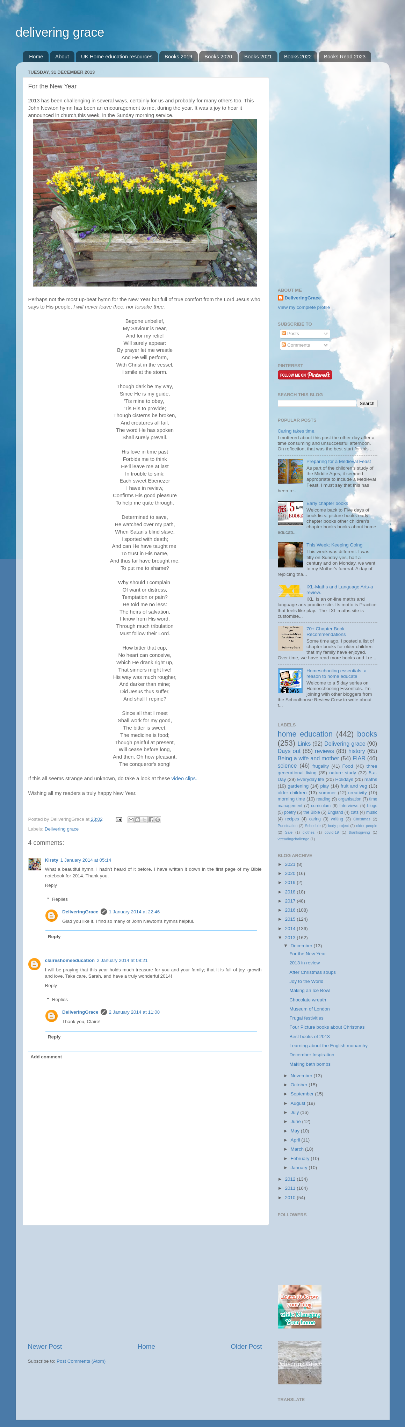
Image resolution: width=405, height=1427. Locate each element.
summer (327, 792)
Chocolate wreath (307, 999)
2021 (291, 864)
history (356, 751)
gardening (298, 786)
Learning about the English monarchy (328, 1045)
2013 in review (304, 962)
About (62, 56)
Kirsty (51, 860)
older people (366, 826)
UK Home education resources (116, 56)
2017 (291, 901)
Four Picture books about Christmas (326, 1027)
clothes (308, 832)
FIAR (359, 758)
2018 (291, 891)
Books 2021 (258, 56)
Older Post (246, 1346)
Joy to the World (306, 981)
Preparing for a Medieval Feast (338, 461)
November (302, 1075)
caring (315, 819)
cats (355, 812)
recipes (292, 819)
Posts (290, 333)
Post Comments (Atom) (81, 1361)
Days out (289, 751)
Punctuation (288, 826)
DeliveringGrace (80, 911)
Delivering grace (62, 829)
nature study (342, 772)
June (296, 1121)
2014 (291, 928)
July (296, 1112)
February (301, 1158)
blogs (372, 805)
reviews (324, 751)
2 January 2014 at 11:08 (134, 1012)
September (303, 1093)
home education (305, 734)
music (371, 812)
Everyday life (310, 779)
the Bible (311, 812)
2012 (291, 1179)
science (287, 765)
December (302, 945)
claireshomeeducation (70, 960)
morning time (291, 799)
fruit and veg (354, 786)
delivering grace (60, 32)
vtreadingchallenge (294, 839)
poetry (290, 812)
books (367, 734)
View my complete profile (304, 307)
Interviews (349, 805)
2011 (291, 1188)
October (300, 1084)
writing (337, 819)
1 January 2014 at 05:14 (85, 860)
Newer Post (45, 1346)
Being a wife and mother (308, 758)
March (298, 1149)
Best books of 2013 (309, 1036)
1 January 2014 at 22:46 (134, 911)
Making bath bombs (310, 1064)
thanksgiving (359, 832)
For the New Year (307, 953)
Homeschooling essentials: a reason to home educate (336, 673)
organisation (349, 799)
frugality (320, 766)
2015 (291, 919)
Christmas (361, 819)
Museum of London (309, 1009)
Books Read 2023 (345, 56)
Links (304, 743)
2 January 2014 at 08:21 (122, 960)
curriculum (321, 805)
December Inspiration (311, 1054)
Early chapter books (327, 503)
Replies (60, 899)
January (300, 1167)
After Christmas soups (312, 972)
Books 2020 (218, 56)
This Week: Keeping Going (334, 545)
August (299, 1103)
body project (338, 826)
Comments (296, 345)
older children (292, 792)
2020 (291, 873)
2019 (291, 882)
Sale (289, 832)
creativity (357, 792)
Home (36, 56)
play (324, 786)
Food (347, 766)
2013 (291, 937)
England (335, 812)
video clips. (184, 778)
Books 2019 (178, 56)
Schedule (313, 826)
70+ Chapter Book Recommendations (326, 631)
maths (370, 779)
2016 (291, 910)
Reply (51, 885)
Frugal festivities (306, 1018)
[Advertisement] (145, 1284)
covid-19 (332, 832)
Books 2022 (298, 56)
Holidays (344, 779)
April (296, 1140)
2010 (291, 1197)
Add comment (46, 1056)
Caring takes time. (297, 431)
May (296, 1130)
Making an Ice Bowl (309, 990)
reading (323, 799)
